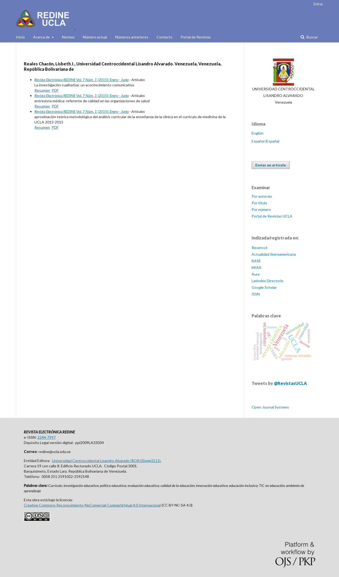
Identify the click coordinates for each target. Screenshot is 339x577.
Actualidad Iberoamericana (274, 254)
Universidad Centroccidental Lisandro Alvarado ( (91, 460)
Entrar (318, 4)
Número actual (95, 37)
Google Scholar (264, 287)
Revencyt (259, 247)
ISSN (256, 294)
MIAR (256, 267)
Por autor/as (262, 196)
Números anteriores (131, 37)
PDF (55, 90)
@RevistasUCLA (290, 383)
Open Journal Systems (270, 407)
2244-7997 (46, 437)
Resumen (42, 90)
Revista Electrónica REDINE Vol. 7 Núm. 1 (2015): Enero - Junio (81, 79)
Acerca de (42, 37)
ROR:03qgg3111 (145, 460)
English (258, 133)
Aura (256, 274)
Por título (259, 203)
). (160, 460)
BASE (256, 261)
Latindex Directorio (267, 280)
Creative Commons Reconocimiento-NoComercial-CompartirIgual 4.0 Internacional (92, 505)
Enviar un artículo (270, 165)
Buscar (312, 37)
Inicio (20, 37)
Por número (261, 209)
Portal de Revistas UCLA (272, 216)
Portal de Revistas (196, 37)
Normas (68, 37)
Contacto (164, 37)
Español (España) (265, 141)
